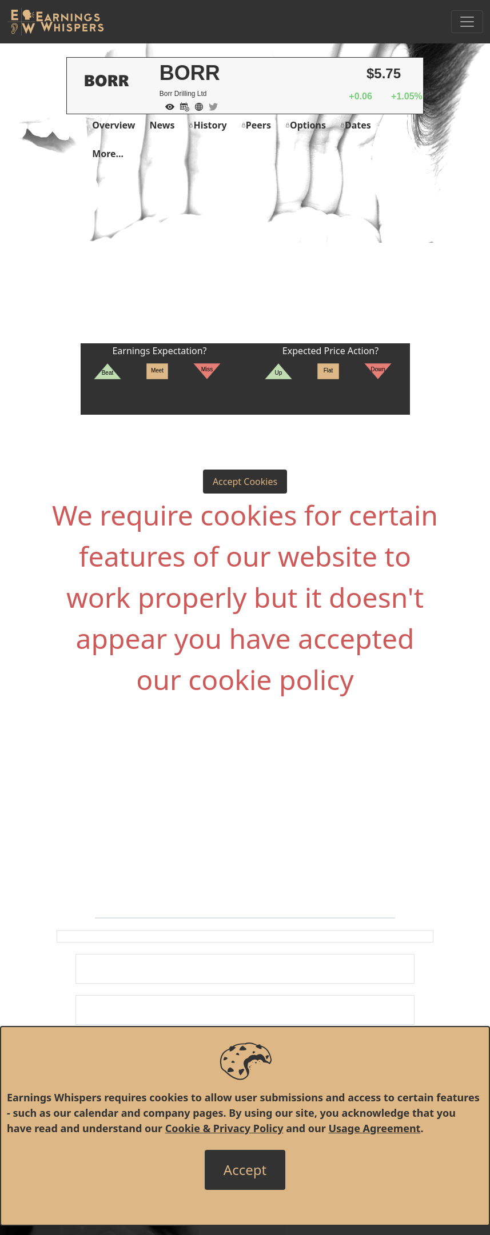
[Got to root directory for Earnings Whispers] (55, 22)
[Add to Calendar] (181, 106)
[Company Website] (196, 106)
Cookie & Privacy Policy (224, 1128)
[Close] (245, 1170)
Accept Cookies (245, 481)
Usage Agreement (374, 1128)
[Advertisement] (245, 258)
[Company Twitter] (210, 106)
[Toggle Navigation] (467, 21)
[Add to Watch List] (167, 106)
